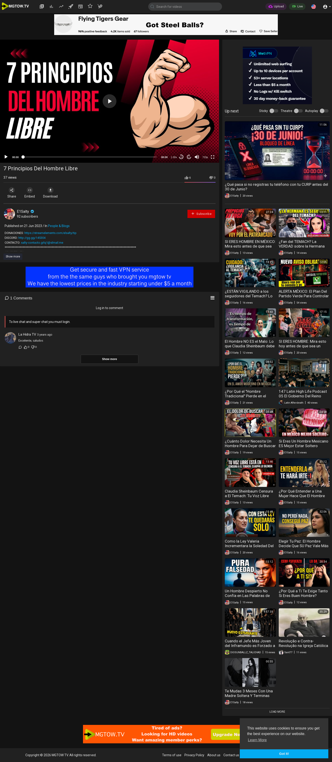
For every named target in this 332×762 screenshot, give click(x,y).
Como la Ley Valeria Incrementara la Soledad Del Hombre (249, 546)
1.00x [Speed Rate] (174, 157)
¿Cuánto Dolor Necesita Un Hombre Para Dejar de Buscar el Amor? (250, 446)
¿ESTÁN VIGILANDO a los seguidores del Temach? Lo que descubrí (249, 296)
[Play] (6, 157)
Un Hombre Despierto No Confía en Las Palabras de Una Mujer (247, 596)
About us (213, 755)
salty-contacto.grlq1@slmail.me (42, 242)
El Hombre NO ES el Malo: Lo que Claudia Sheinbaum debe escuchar (250, 346)
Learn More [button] (257, 740)
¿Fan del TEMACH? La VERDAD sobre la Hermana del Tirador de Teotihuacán (302, 246)
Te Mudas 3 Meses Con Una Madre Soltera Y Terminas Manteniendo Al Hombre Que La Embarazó (249, 698)
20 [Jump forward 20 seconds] (189, 157)
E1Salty (26, 211)
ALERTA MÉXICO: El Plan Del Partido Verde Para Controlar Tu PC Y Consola (304, 296)
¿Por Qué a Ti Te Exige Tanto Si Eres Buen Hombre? (303, 593)
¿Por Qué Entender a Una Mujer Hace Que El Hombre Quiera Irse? (302, 496)
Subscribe (201, 214)
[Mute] (197, 157)
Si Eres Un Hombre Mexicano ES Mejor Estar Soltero (303, 443)
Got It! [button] (284, 754)
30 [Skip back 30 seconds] (181, 157)
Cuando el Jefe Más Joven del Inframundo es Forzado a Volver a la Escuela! (250, 646)
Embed (30, 192)
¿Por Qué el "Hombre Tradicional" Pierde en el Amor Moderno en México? (248, 396)
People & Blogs (59, 226)
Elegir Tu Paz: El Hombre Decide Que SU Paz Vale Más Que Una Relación (304, 546)
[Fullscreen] (212, 157)
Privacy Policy (194, 755)
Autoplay (311, 111)
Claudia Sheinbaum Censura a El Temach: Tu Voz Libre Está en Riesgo (249, 496)
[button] (313, 6)
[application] (109, 101)
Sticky (263, 111)
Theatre (286, 111)
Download (52, 192)
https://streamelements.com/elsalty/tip (50, 233)
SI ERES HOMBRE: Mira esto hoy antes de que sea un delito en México (302, 346)
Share (12, 192)
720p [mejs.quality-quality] (205, 157)
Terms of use (171, 755)
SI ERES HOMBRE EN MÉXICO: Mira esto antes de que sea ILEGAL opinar (250, 246)
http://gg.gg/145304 (31, 237)
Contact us (231, 755)
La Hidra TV (27, 334)
